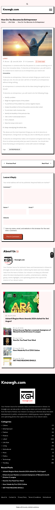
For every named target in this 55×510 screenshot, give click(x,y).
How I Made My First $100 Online (26, 350)
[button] (50, 9)
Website (6, 217)
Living (5, 446)
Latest (5, 58)
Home (3, 22)
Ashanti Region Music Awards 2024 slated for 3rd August (24, 471)
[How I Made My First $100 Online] (7, 351)
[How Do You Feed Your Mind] (7, 341)
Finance (5, 436)
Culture (5, 425)
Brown (7, 61)
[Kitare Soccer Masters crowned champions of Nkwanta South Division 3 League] (7, 331)
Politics (5, 456)
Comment (7, 187)
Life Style (11, 22)
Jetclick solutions (33, 507)
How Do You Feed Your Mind (24, 340)
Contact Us (12, 497)
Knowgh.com (5, 409)
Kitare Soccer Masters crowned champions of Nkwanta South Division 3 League (32, 331)
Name (6, 207)
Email (31, 207)
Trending (6, 463)
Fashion (5, 432)
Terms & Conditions (34, 497)
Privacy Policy (22, 497)
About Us (4, 497)
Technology (7, 459)
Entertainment (7, 429)
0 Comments (29, 61)
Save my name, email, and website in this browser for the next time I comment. (27, 229)
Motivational (7, 449)
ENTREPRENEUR (14, 149)
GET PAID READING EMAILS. (24, 360)
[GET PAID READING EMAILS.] (7, 361)
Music (5, 453)
